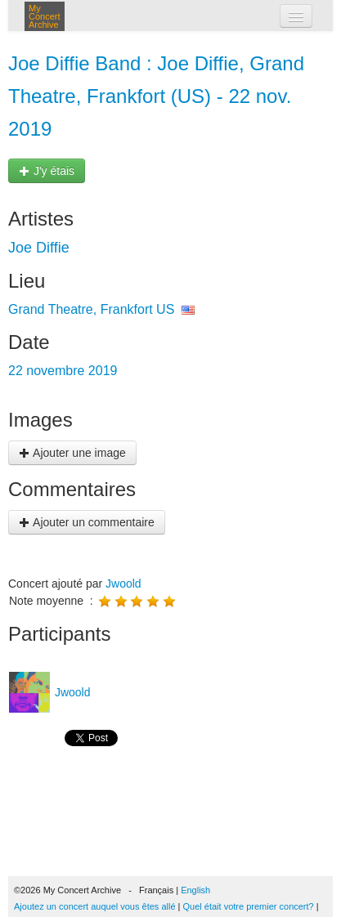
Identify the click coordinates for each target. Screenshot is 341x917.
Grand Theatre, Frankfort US (91, 309)
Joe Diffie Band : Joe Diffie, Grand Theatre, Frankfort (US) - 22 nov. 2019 (156, 96)
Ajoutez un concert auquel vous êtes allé (95, 906)
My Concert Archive (45, 16)
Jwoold (123, 583)
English (195, 890)
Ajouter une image (72, 452)
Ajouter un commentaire (87, 522)
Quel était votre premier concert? (248, 906)
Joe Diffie (39, 247)
